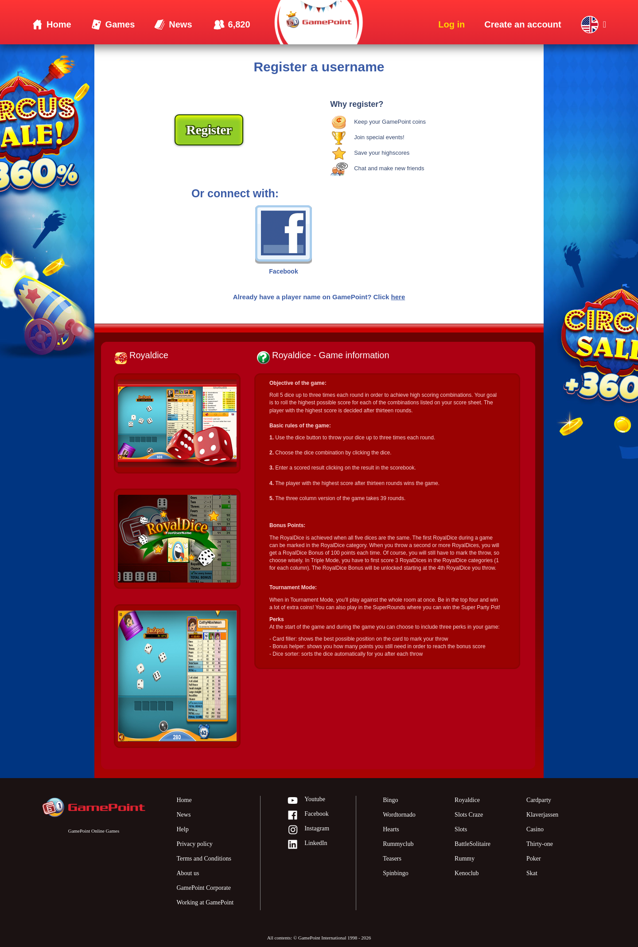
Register (209, 129)
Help (182, 829)
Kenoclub (466, 873)
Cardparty (538, 800)
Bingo (390, 800)
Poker (533, 858)
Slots (461, 829)
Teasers (392, 858)
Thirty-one (539, 844)
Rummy (465, 858)
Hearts (391, 829)
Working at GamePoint (204, 902)
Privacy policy (194, 844)
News (183, 814)
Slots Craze (469, 814)
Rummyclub (398, 844)
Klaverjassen (542, 814)
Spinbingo (395, 873)
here (398, 297)
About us (187, 873)
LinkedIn (307, 845)
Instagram (308, 830)
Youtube (306, 801)
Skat (531, 873)
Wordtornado (399, 814)
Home (183, 800)
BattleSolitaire (472, 844)
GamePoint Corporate (203, 887)
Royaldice (467, 800)
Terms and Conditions (203, 858)
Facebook (307, 815)
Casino (535, 829)
